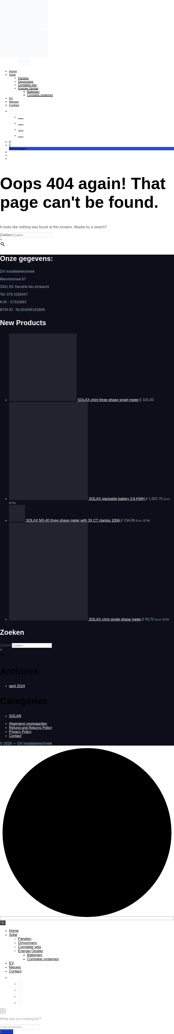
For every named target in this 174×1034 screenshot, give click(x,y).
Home (13, 71)
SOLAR (15, 716)
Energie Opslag (28, 88)
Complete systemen (40, 95)
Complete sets (27, 85)
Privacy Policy (20, 732)
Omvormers (25, 81)
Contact (14, 105)
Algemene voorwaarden (28, 724)
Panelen (23, 78)
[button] (10, 142)
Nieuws (14, 101)
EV (11, 98)
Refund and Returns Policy (30, 728)
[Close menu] (2, 922)
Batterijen (33, 91)
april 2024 (17, 686)
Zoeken (6, 235)
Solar (12, 74)
